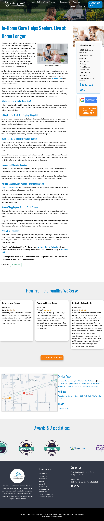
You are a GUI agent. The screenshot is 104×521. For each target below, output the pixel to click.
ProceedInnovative (56, 516)
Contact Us (81, 7)
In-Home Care (16, 264)
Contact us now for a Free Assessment (88, 111)
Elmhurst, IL (62, 381)
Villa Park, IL (82, 381)
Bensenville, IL (75, 383)
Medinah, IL (65, 383)
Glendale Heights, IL (74, 386)
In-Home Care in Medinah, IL (48, 247)
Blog (73, 7)
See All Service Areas (90, 386)
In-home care (57, 79)
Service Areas (64, 376)
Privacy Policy (73, 514)
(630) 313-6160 (95, 4)
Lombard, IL (72, 381)
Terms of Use (62, 514)
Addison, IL (92, 381)
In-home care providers (10, 187)
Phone (61, 404)
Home (33, 2)
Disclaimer (81, 514)
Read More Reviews (52, 358)
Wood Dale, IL (87, 383)
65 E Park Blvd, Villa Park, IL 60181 (84, 482)
